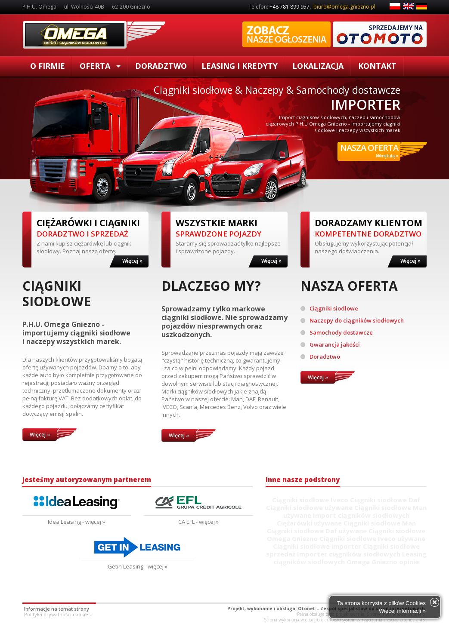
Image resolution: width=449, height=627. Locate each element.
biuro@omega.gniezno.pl (344, 6)
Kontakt (377, 66)
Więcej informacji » (402, 611)
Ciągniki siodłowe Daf (385, 499)
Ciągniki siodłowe (94, 35)
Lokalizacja (318, 66)
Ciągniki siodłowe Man (380, 523)
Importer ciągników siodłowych (348, 554)
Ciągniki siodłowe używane (309, 507)
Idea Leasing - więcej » (76, 522)
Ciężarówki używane (309, 523)
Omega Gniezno (292, 538)
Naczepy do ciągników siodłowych (352, 320)
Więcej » (132, 260)
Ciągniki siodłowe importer (317, 546)
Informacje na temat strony (56, 608)
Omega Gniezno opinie (383, 561)
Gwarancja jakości (330, 344)
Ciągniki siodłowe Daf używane (317, 530)
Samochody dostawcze (336, 332)
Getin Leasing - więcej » (137, 566)
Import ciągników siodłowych (361, 515)
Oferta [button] (100, 66)
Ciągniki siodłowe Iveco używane (372, 538)
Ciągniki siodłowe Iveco (310, 499)
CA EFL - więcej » (198, 522)
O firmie (47, 66)
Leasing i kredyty (239, 66)
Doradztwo (161, 66)
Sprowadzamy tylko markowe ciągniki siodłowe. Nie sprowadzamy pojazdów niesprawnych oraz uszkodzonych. (224, 321)
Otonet (306, 608)
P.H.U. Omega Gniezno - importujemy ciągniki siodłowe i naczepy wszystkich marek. (76, 333)
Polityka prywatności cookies (57, 614)
